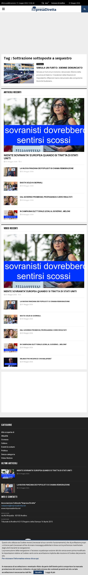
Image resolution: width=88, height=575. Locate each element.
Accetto (38, 572)
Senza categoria (8, 454)
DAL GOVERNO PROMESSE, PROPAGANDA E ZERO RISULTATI (46, 197)
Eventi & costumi (8, 447)
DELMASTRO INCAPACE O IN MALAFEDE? (36, 358)
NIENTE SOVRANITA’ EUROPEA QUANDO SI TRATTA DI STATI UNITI (40, 291)
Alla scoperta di (7, 432)
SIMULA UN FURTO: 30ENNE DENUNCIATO (59, 68)
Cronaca (40, 64)
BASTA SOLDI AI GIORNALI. (31, 183)
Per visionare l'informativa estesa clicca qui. (20, 559)
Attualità (4, 436)
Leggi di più (50, 572)
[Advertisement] (44, 35)
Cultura (4, 443)
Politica (4, 451)
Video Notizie (6, 458)
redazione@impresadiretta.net (13, 506)
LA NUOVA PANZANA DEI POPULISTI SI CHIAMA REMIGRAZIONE (47, 168)
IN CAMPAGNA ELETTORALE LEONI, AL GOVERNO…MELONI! (45, 211)
